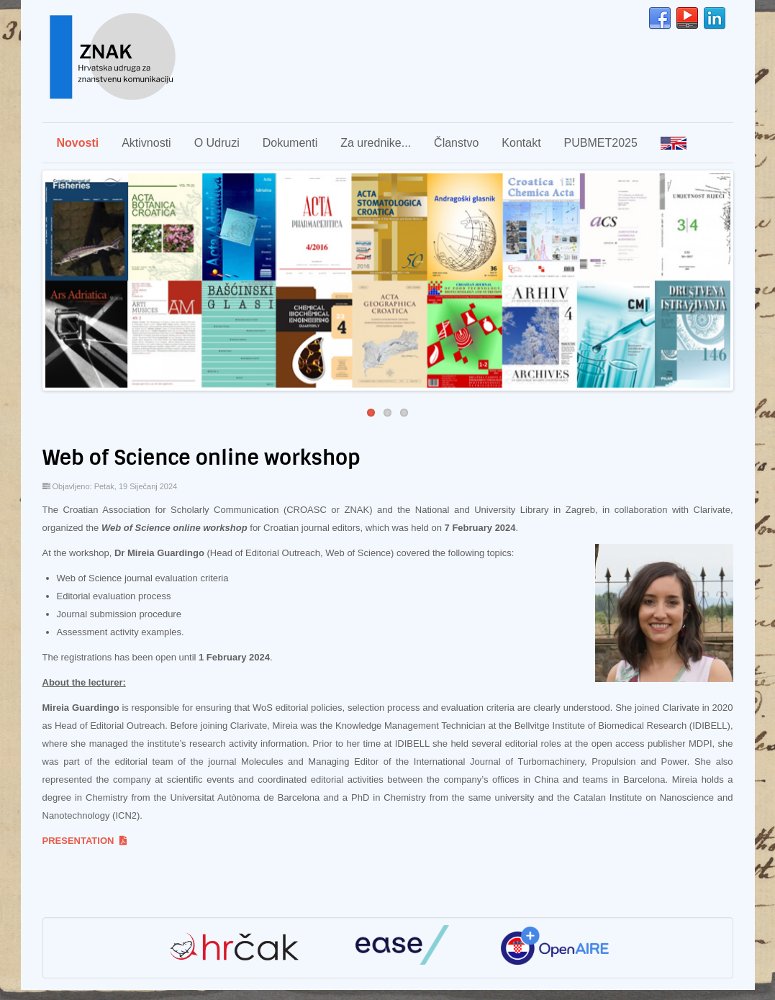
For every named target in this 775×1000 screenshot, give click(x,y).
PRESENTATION (84, 840)
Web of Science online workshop (201, 458)
